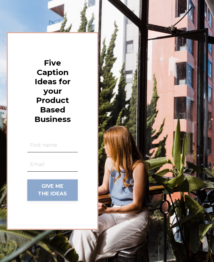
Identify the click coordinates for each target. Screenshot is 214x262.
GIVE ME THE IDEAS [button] (52, 190)
